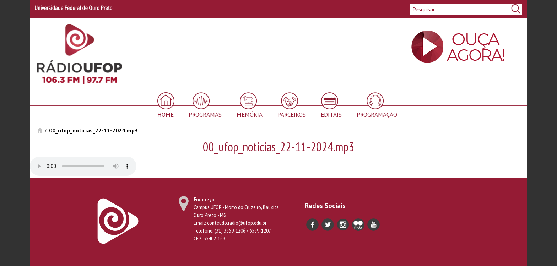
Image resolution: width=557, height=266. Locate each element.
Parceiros (291, 115)
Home (165, 115)
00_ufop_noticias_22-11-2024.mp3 (93, 130)
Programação (377, 115)
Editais (331, 115)
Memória (250, 115)
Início (40, 130)
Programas (205, 115)
